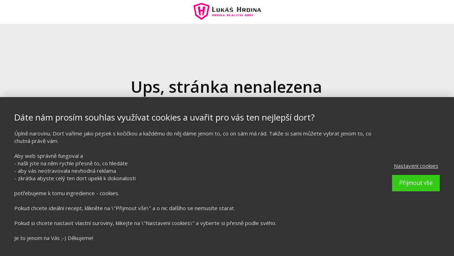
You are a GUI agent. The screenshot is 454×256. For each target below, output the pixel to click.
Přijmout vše (416, 183)
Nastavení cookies (416, 165)
